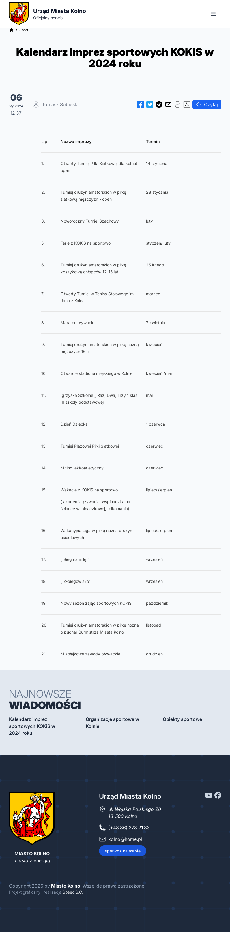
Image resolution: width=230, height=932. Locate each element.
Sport (23, 30)
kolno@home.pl (125, 839)
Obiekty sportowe (182, 719)
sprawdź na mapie (123, 850)
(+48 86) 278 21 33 (129, 827)
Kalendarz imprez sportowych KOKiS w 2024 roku (32, 726)
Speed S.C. (73, 892)
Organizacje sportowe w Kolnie (112, 722)
